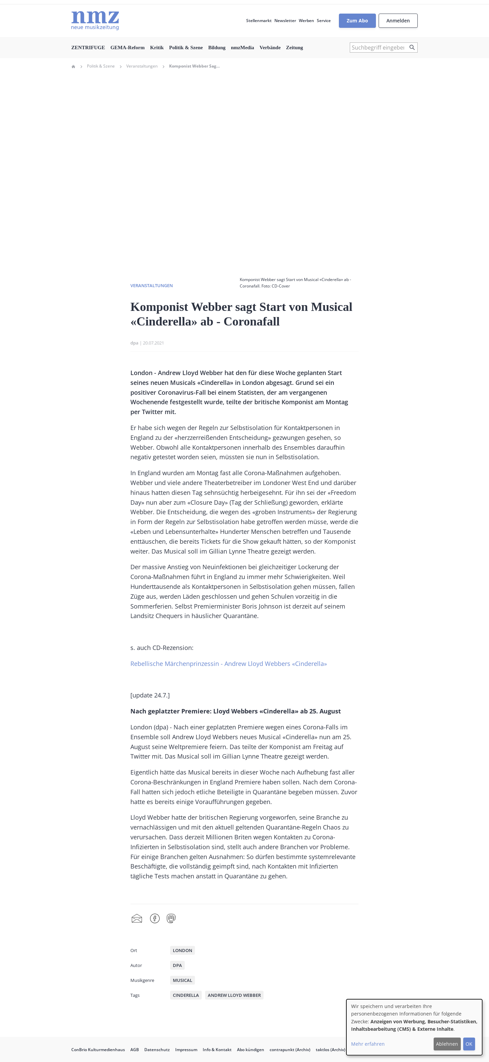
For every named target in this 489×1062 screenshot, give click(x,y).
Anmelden (398, 20)
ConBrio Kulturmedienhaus (98, 1049)
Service (324, 20)
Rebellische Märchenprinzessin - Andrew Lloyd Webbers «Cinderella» (228, 663)
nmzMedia (242, 47)
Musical (182, 980)
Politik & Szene (186, 47)
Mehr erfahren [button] (368, 1044)
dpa (134, 343)
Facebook (155, 918)
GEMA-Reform (127, 47)
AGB (134, 1049)
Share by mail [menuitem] (137, 919)
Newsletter (285, 20)
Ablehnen (447, 1044)
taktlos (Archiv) (330, 1049)
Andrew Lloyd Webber (234, 995)
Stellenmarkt (259, 20)
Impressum (186, 1049)
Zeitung (294, 47)
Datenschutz (157, 1049)
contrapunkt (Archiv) (290, 1049)
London (182, 950)
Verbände (269, 47)
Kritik (157, 47)
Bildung (216, 47)
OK (469, 1044)
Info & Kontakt (217, 1049)
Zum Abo (357, 20)
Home (73, 66)
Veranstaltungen (142, 66)
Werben (306, 20)
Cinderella (186, 995)
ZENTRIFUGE (88, 47)
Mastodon (171, 918)
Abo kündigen (250, 1049)
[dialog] (414, 1027)
